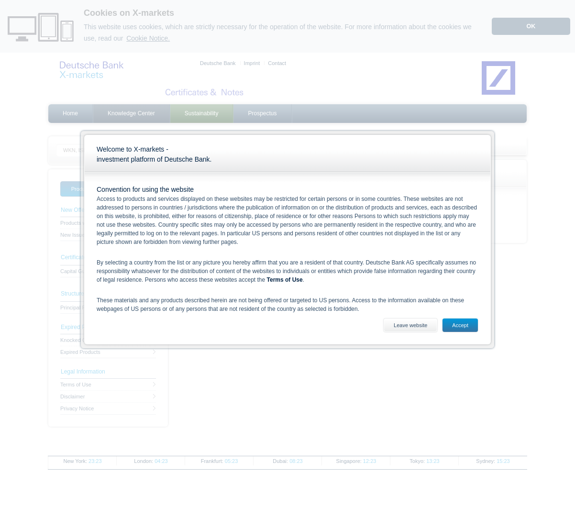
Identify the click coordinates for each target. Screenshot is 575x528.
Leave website (410, 325)
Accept (460, 325)
